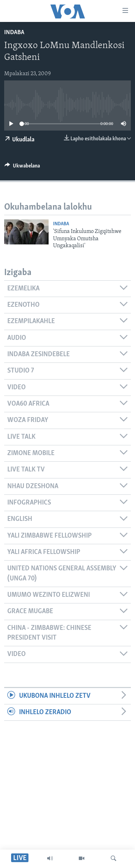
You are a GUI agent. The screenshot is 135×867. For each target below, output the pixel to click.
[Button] (22, 167)
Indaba (14, 32)
